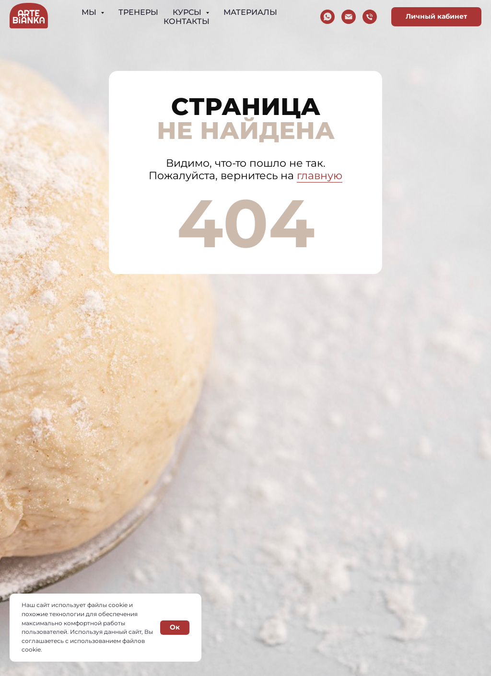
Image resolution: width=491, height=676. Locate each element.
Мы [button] (90, 12)
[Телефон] (369, 17)
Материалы (250, 12)
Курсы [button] (188, 12)
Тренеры (138, 12)
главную (319, 175)
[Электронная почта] (348, 17)
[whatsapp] (327, 17)
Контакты (187, 21)
